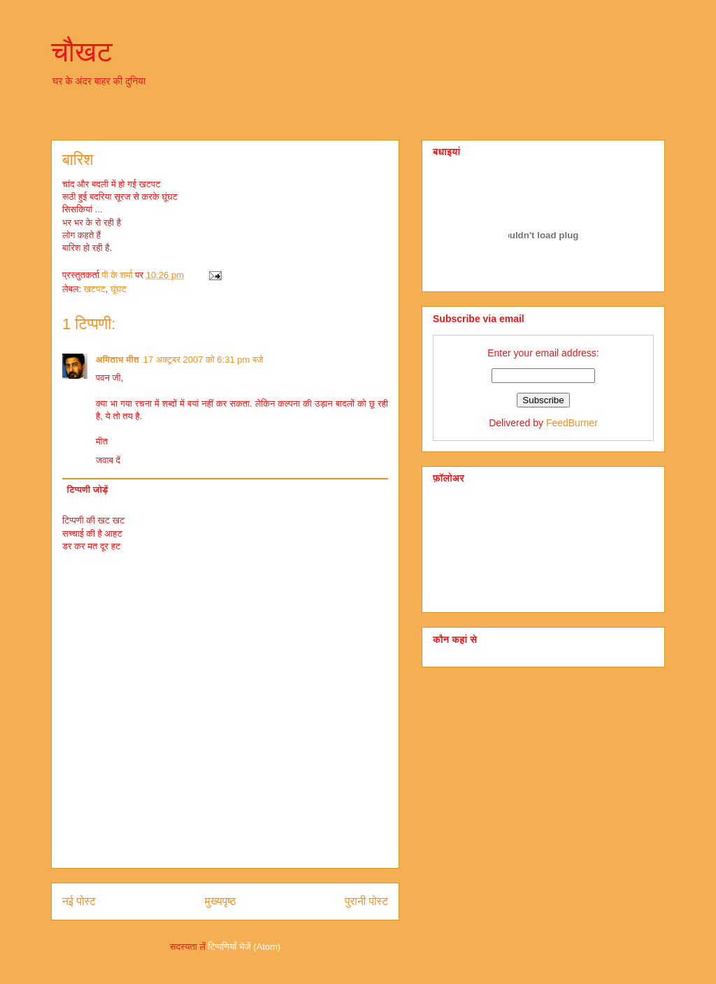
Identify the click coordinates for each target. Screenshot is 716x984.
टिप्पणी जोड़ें (87, 489)
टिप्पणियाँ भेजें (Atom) (244, 946)
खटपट (95, 289)
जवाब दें (108, 460)
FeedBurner (572, 422)
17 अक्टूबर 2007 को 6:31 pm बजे (203, 359)
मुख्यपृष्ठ (220, 901)
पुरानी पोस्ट (366, 901)
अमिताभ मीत (117, 359)
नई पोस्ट (79, 901)
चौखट (82, 51)
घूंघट (118, 289)
